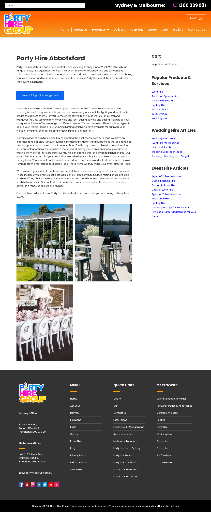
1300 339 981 (189, 5)
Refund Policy (78, 462)
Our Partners (172, 506)
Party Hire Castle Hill (124, 462)
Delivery (74, 413)
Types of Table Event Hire (166, 176)
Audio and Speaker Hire (165, 96)
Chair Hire (162, 427)
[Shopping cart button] (196, 18)
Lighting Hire (159, 105)
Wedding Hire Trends (163, 138)
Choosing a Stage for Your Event (170, 207)
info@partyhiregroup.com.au (35, 472)
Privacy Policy (78, 455)
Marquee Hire (164, 462)
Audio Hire (162, 448)
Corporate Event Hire (164, 185)
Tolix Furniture (160, 114)
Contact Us (119, 413)
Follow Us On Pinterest (126, 469)
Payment (75, 420)
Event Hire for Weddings (165, 143)
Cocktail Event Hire (162, 189)
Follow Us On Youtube (125, 476)
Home (73, 398)
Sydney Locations (123, 434)
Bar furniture (164, 455)
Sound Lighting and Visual (171, 398)
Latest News (120, 420)
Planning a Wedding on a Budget (170, 156)
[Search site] (45, 5)
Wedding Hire (159, 118)
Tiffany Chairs (160, 109)
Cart (116, 405)
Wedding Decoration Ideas (167, 151)
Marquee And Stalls (168, 413)
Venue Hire (76, 469)
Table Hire (162, 441)
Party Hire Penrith (123, 455)
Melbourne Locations (125, 441)
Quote (117, 398)
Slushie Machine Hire (163, 100)
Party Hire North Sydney (126, 448)
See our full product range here (39, 95)
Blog (72, 448)
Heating (161, 420)
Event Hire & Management (128, 427)
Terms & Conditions (97, 506)
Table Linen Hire (161, 198)
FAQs (73, 427)
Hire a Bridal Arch (161, 147)
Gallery (74, 434)
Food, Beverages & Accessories (174, 405)
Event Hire (157, 91)
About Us (75, 405)
